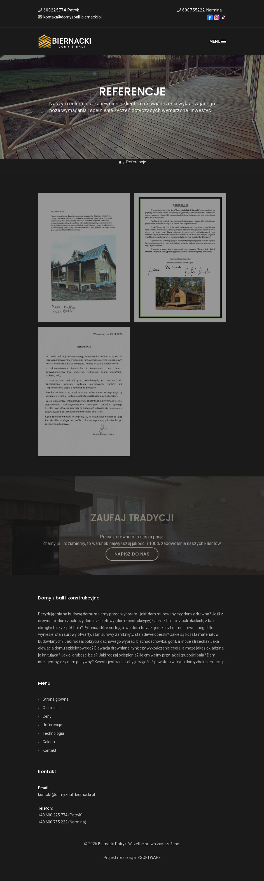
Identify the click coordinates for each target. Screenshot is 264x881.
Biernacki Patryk (112, 844)
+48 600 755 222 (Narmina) (62, 822)
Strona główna (56, 699)
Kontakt (49, 750)
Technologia (53, 733)
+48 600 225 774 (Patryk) (60, 815)
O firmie (50, 707)
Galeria (49, 742)
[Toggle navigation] (217, 41)
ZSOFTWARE (149, 857)
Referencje (52, 724)
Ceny (47, 716)
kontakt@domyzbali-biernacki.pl (70, 17)
